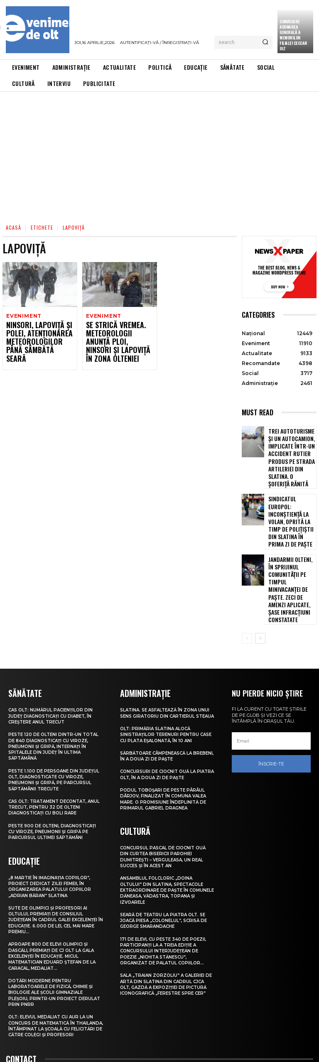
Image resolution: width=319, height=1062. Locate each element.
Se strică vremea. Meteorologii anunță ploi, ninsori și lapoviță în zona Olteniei (119, 337)
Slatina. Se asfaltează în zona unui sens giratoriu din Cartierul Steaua (166, 647)
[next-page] (260, 570)
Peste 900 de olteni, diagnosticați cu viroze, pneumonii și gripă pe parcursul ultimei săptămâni (51, 765)
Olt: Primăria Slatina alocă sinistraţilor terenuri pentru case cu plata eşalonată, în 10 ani (165, 671)
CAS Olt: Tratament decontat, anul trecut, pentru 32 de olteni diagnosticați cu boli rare (53, 738)
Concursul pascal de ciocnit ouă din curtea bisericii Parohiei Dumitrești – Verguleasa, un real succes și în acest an (166, 792)
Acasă (13, 227)
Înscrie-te (271, 695)
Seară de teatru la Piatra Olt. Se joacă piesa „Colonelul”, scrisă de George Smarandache (167, 856)
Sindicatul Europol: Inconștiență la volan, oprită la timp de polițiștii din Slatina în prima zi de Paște (291, 491)
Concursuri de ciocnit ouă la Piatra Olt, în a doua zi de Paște (164, 711)
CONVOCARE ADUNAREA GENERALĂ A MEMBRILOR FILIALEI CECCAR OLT (293, 35)
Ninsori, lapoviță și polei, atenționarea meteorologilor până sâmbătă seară (36, 337)
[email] (271, 672)
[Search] (265, 42)
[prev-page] (247, 570)
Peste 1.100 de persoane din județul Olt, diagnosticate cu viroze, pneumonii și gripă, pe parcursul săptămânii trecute (50, 710)
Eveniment (23, 316)
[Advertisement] (159, 154)
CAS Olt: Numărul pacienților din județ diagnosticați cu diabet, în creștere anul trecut (53, 647)
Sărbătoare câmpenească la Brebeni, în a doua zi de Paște (159, 692)
